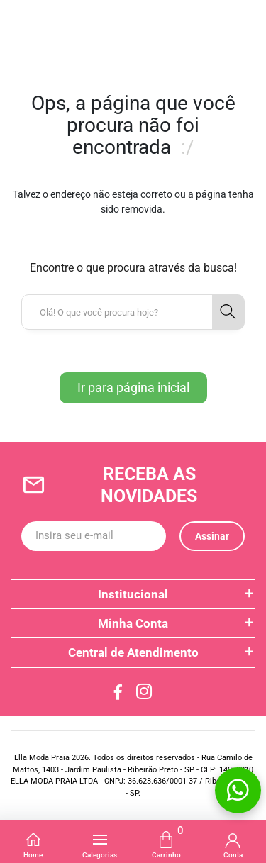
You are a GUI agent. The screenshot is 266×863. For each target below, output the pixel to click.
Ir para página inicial (133, 387)
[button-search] (228, 312)
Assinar (212, 536)
